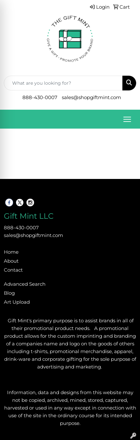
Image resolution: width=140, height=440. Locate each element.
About (11, 261)
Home (11, 252)
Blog (9, 293)
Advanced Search (24, 284)
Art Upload (17, 302)
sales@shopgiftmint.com (91, 97)
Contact (13, 270)
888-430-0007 (39, 97)
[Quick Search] (63, 83)
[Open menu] (127, 119)
